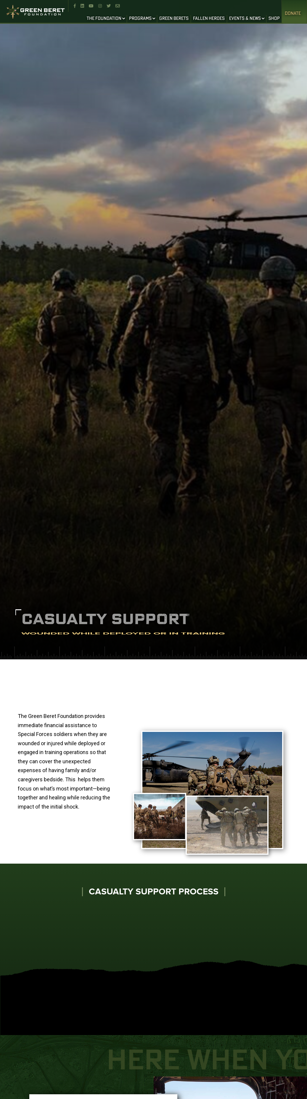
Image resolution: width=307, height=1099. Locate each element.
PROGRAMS (140, 18)
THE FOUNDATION (104, 18)
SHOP (274, 18)
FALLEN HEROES (209, 18)
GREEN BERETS (174, 18)
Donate (293, 13)
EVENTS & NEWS (245, 18)
